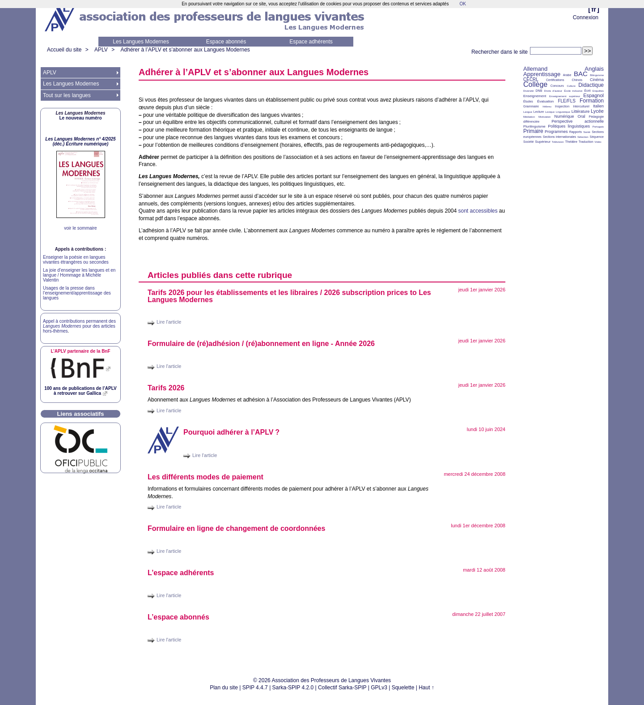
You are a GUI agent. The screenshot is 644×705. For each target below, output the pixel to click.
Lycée (597, 111)
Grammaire (531, 106)
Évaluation (545, 101)
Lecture (539, 111)
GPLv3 (379, 687)
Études (528, 101)
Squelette (403, 687)
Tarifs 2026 (166, 388)
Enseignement (534, 96)
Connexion (585, 17)
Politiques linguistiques (569, 126)
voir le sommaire (80, 228)
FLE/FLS (566, 100)
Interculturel (581, 106)
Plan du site (224, 687)
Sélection (583, 137)
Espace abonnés (226, 41)
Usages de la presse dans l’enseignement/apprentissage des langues (77, 293)
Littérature (581, 111)
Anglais (594, 68)
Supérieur (543, 142)
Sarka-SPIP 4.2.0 (293, 687)
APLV (101, 50)
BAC (581, 73)
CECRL (530, 79)
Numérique (564, 116)
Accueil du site (64, 50)
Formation (592, 101)
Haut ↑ (426, 687)
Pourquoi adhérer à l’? (231, 432)
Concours (557, 85)
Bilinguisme (597, 75)
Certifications (555, 79)
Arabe (567, 75)
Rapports (575, 131)
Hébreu (546, 106)
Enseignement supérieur (564, 96)
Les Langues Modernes (141, 41)
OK (462, 3)
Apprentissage (541, 74)
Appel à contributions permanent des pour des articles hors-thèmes (79, 326)
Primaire (533, 131)
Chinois (577, 79)
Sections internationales (559, 136)
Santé (586, 132)
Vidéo (597, 142)
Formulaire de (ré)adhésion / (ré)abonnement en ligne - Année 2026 (261, 343)
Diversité (528, 91)
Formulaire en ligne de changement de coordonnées (236, 528)
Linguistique (563, 112)
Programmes (556, 131)
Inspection (562, 106)
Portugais (598, 126)
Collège (535, 84)
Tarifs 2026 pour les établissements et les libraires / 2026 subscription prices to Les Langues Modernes (289, 296)
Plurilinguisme (534, 126)
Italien (598, 106)
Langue (527, 112)
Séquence (596, 136)
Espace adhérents (311, 41)
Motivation (544, 116)
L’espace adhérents (181, 573)
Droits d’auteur (553, 91)
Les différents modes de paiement (205, 477)
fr (593, 9)
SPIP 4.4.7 (255, 687)
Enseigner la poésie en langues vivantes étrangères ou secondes (76, 260)
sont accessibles (477, 211)
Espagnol (593, 95)
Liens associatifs (80, 413)
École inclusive (573, 91)
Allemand (535, 68)
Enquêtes (598, 91)
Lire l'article (169, 322)
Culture (571, 86)
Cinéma (597, 79)
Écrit (587, 90)
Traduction (586, 141)
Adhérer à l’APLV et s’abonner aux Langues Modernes (185, 50)
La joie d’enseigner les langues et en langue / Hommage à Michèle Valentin (79, 275)
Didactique (591, 85)
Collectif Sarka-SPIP (342, 687)
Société (528, 141)
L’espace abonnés (178, 617)
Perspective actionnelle (577, 121)
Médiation (529, 116)
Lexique (550, 112)
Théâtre (571, 142)
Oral (581, 116)
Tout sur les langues (67, 95)
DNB (539, 90)
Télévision (558, 142)
